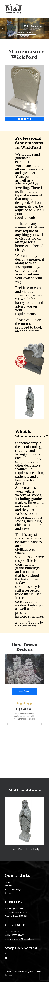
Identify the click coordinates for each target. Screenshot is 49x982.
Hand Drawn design (13, 889)
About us (8, 885)
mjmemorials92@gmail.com (22, 939)
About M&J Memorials (26, 33)
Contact (8, 893)
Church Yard (24, 119)
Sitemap (8, 975)
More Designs (24, 691)
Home (7, 882)
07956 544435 (18, 935)
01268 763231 (17, 931)
